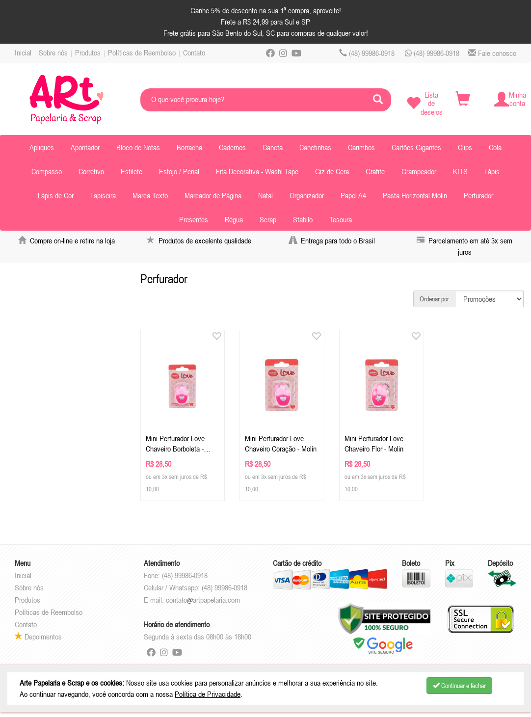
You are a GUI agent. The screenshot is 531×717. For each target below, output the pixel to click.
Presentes (193, 219)
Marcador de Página (213, 195)
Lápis (492, 171)
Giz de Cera (332, 171)
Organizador (307, 195)
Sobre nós (53, 52)
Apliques (41, 147)
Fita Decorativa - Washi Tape (257, 171)
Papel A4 (353, 195)
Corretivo (91, 171)
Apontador (85, 147)
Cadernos (232, 147)
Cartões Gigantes (416, 147)
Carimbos (361, 147)
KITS (460, 171)
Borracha (189, 147)
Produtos (88, 52)
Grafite (375, 171)
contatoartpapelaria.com (203, 599)
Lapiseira (103, 195)
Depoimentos (38, 636)
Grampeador (418, 171)
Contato (194, 52)
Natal (265, 195)
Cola (495, 147)
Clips (465, 147)
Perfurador (478, 195)
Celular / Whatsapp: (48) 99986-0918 (195, 587)
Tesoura (340, 219)
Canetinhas (315, 147)
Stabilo (303, 219)
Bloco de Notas (138, 147)
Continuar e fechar (459, 686)
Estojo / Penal (179, 171)
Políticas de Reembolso (142, 52)
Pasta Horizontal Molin (415, 195)
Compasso (46, 171)
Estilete (131, 171)
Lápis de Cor (56, 195)
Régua (234, 219)
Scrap (268, 219)
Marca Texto (150, 195)
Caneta (273, 147)
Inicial (23, 52)
